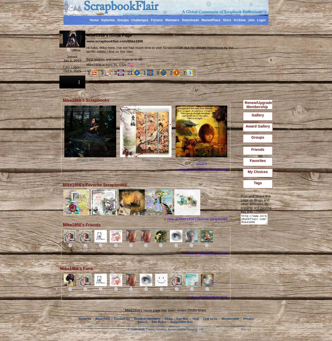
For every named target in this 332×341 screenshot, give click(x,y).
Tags (258, 183)
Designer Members (147, 318)
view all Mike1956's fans (207, 297)
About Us (84, 318)
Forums (157, 20)
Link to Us (210, 318)
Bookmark (102, 318)
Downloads (190, 20)
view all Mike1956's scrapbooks (201, 170)
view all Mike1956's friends (205, 253)
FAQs (168, 318)
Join (251, 20)
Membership (230, 318)
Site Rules (159, 321)
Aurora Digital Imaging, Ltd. (186, 329)
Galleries (108, 20)
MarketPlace (211, 20)
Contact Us (122, 318)
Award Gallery (258, 126)
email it (201, 164)
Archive (240, 20)
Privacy (248, 318)
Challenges (140, 20)
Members (172, 20)
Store (227, 20)
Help (196, 318)
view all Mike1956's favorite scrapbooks (195, 219)
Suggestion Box (181, 321)
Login (261, 20)
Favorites (258, 161)
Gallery (258, 115)
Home (94, 20)
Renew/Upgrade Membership (258, 105)
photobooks (210, 335)
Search (143, 321)
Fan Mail (183, 318)
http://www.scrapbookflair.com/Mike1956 (255, 220)
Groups (123, 20)
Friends (258, 149)
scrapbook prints (188, 335)
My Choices (258, 172)
